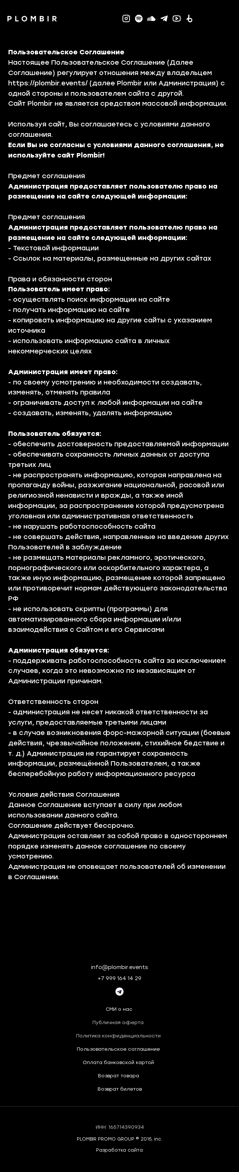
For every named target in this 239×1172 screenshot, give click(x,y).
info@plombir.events (119, 967)
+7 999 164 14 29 (119, 978)
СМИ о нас (119, 1009)
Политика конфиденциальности (118, 1036)
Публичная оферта (118, 1022)
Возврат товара (118, 1075)
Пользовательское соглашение (118, 1049)
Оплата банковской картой (118, 1062)
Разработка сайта (119, 1150)
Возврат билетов (120, 1089)
